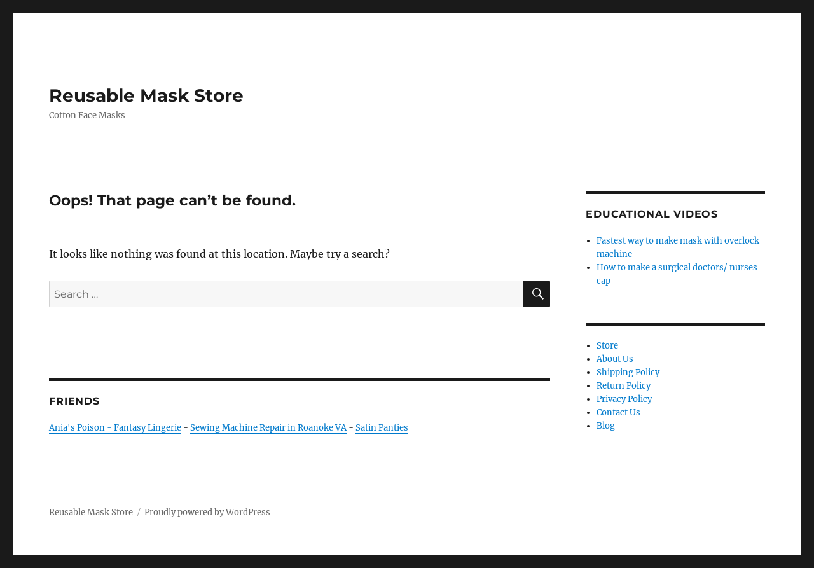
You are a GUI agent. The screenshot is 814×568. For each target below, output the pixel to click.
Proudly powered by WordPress (207, 512)
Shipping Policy (628, 372)
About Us (615, 359)
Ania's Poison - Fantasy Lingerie (115, 427)
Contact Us (618, 412)
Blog (606, 425)
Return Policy (624, 385)
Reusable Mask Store (146, 95)
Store (607, 345)
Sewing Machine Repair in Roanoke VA (268, 427)
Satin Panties (381, 427)
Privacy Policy (624, 399)
